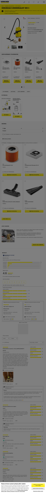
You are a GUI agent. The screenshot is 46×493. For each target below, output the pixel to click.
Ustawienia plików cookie (38, 491)
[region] (23, 487)
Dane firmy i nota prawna (20, 491)
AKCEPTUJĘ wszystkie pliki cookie (38, 485)
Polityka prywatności (11, 491)
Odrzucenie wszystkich (38, 488)
